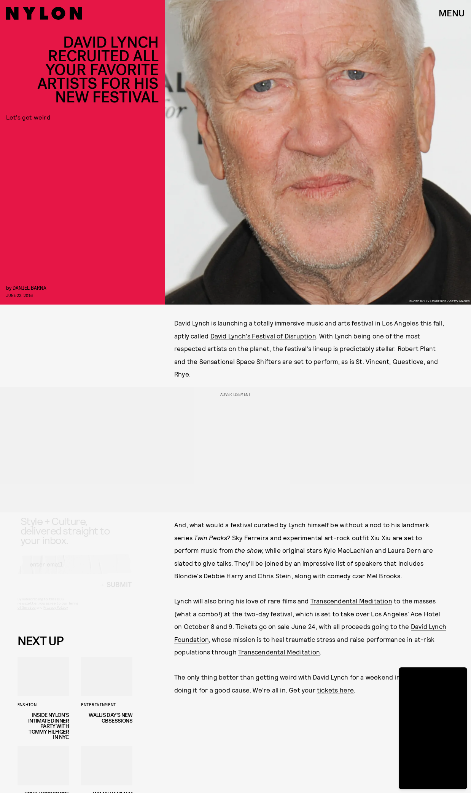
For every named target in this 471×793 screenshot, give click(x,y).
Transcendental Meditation (351, 601)
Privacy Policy (55, 614)
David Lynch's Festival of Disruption (263, 336)
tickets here (335, 690)
